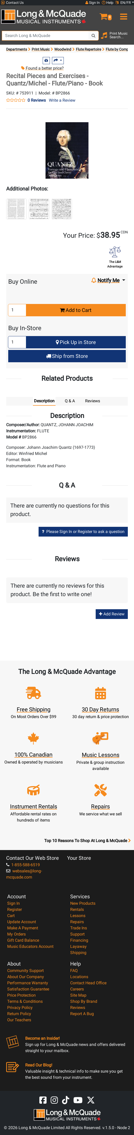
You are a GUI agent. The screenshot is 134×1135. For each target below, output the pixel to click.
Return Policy (19, 1013)
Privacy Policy (20, 1007)
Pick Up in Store (76, 342)
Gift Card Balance (23, 940)
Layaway (78, 946)
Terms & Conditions (25, 1001)
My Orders (16, 934)
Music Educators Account (30, 946)
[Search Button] (93, 36)
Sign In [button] (92, 3)
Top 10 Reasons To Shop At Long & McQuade (87, 841)
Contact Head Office (88, 982)
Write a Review (62, 100)
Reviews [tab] (92, 400)
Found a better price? (42, 68)
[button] (100, 14)
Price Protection (21, 995)
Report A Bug (82, 1013)
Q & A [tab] (70, 400)
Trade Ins (78, 928)
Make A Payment (22, 928)
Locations (79, 976)
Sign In (13, 903)
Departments (16, 49)
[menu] (123, 14)
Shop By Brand (83, 1001)
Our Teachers (19, 1019)
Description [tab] (44, 400)
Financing (79, 940)
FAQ (74, 970)
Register (14, 909)
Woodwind (62, 49)
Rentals (77, 909)
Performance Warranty (27, 982)
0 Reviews (37, 100)
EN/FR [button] (123, 3)
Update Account (21, 921)
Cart (11, 915)
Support (77, 934)
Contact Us (12, 3)
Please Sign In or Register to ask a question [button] (83, 531)
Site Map (78, 995)
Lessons (77, 915)
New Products (82, 903)
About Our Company (25, 976)
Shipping (78, 952)
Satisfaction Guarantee (28, 989)
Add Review (111, 614)
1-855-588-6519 (23, 864)
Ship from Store (67, 356)
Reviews (77, 1007)
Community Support (25, 970)
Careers (77, 989)
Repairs (77, 921)
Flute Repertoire (88, 49)
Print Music (41, 49)
